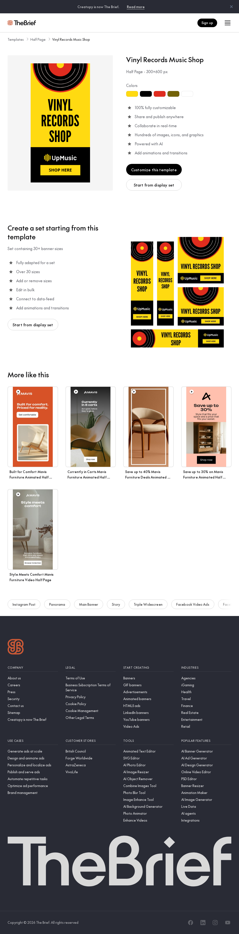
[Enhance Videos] (148, 820)
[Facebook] (190, 922)
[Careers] (33, 684)
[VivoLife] (91, 771)
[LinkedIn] (203, 922)
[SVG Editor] (148, 758)
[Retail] (206, 726)
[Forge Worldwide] (91, 758)
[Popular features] (206, 741)
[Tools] (148, 741)
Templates (16, 39)
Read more (136, 6)
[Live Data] (206, 806)
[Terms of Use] (91, 678)
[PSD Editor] (206, 778)
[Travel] (206, 698)
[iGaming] (206, 684)
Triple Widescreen (148, 605)
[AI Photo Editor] (148, 764)
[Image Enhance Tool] (148, 799)
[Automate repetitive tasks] (33, 778)
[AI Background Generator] (148, 806)
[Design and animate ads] (33, 758)
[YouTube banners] (148, 719)
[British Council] (91, 751)
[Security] (33, 698)
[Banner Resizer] (206, 785)
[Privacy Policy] (91, 696)
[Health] (206, 691)
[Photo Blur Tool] (148, 792)
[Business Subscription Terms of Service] (91, 687)
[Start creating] (148, 667)
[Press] (33, 691)
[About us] (33, 678)
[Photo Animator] (148, 813)
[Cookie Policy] (91, 703)
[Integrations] (206, 820)
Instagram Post (24, 605)
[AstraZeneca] (91, 764)
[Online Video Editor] (206, 771)
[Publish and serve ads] (33, 771)
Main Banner (88, 605)
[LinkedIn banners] (148, 712)
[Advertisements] (148, 691)
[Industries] (206, 667)
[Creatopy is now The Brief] (33, 719)
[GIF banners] (148, 684)
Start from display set (154, 184)
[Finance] (206, 705)
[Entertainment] (206, 719)
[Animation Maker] (206, 792)
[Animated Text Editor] (148, 751)
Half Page (38, 39)
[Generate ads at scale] (33, 751)
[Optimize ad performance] (33, 785)
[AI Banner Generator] (206, 751)
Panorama (57, 605)
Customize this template (154, 169)
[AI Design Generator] (206, 764)
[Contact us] (33, 705)
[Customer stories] (91, 741)
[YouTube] (227, 922)
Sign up (207, 22)
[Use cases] (33, 741)
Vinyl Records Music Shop (71, 39)
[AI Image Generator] (206, 799)
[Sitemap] (33, 712)
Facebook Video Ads (192, 605)
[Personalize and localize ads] (33, 764)
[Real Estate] (206, 712)
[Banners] (148, 678)
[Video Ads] (148, 726)
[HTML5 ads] (148, 705)
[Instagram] (215, 922)
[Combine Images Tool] (148, 785)
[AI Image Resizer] (148, 771)
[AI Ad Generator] (206, 758)
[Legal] (91, 667)
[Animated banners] (148, 698)
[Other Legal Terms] (91, 717)
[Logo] (16, 647)
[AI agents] (206, 813)
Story (116, 605)
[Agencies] (206, 678)
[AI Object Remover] (148, 778)
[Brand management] (33, 792)
